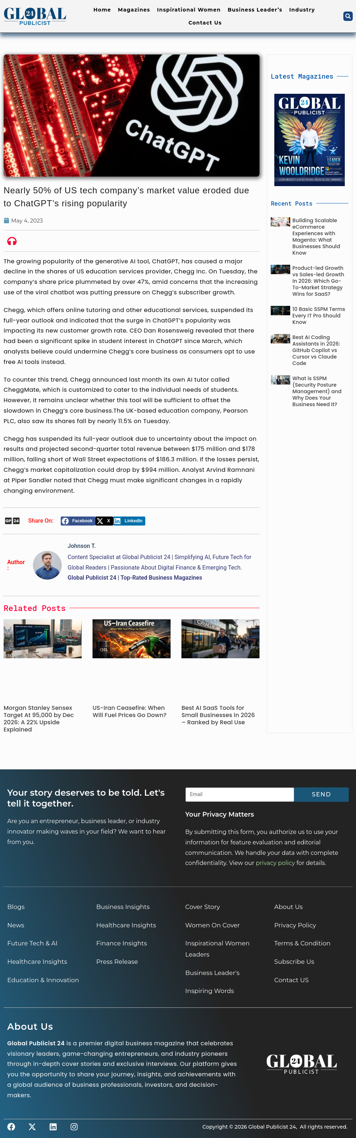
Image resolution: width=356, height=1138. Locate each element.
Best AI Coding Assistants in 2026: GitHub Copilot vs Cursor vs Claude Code (316, 350)
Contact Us (205, 22)
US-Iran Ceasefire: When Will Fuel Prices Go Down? (130, 711)
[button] (348, 16)
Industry (302, 9)
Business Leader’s (255, 9)
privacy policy (275, 863)
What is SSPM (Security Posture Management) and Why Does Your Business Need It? (317, 391)
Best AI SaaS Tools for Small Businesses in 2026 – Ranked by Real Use (218, 715)
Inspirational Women (188, 9)
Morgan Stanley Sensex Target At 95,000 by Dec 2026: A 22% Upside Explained (39, 719)
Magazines (134, 9)
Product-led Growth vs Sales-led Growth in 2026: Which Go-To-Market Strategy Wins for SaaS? (318, 281)
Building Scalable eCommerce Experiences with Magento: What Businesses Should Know (316, 236)
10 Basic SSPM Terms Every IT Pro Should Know (318, 316)
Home (102, 9)
